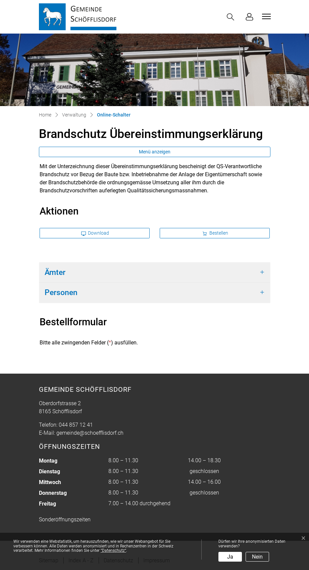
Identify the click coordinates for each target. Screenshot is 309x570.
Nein (257, 557)
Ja (230, 557)
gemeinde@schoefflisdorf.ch (89, 433)
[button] (231, 17)
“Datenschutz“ (113, 550)
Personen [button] (61, 292)
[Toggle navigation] (265, 16)
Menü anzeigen (154, 151)
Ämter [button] (55, 272)
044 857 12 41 (76, 425)
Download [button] (95, 233)
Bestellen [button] (215, 233)
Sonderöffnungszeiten (65, 519)
